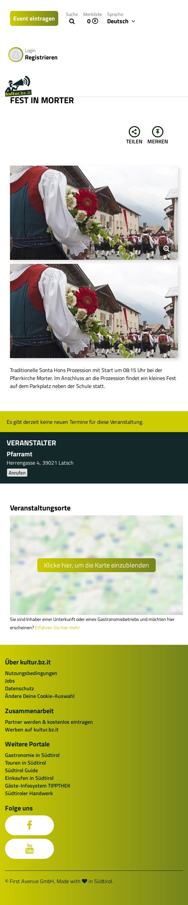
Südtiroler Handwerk (29, 793)
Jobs (10, 681)
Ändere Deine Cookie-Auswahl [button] (40, 696)
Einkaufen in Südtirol (29, 778)
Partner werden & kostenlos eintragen (49, 722)
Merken (157, 135)
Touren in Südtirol (25, 763)
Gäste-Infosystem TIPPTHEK (37, 786)
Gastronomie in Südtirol (32, 755)
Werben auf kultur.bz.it (32, 729)
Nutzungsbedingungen (31, 673)
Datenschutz (19, 688)
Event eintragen (34, 18)
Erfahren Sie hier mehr (57, 627)
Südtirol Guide (21, 770)
